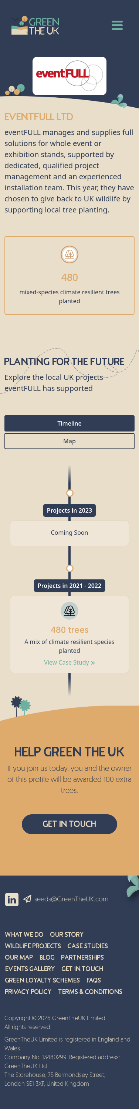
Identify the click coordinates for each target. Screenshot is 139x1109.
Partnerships (82, 957)
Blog (47, 957)
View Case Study (69, 662)
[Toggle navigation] (117, 24)
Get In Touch (69, 824)
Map (69, 441)
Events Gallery (30, 969)
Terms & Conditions (90, 992)
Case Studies (88, 946)
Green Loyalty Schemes (42, 980)
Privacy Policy (28, 992)
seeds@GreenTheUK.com (71, 899)
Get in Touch (82, 969)
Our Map (19, 957)
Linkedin (11, 899)
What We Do (24, 934)
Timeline (69, 423)
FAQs (94, 980)
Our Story (67, 934)
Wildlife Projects (33, 946)
